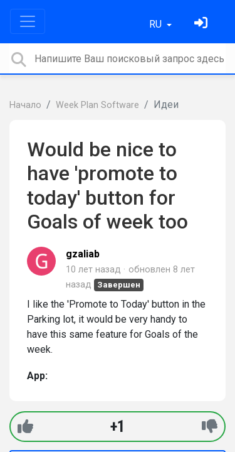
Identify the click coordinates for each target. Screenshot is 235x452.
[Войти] (202, 24)
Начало (25, 105)
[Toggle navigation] (27, 21)
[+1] (25, 426)
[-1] (209, 426)
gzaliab (83, 254)
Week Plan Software (97, 105)
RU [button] (156, 24)
